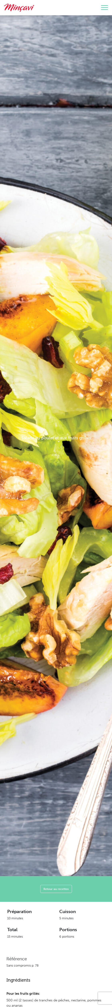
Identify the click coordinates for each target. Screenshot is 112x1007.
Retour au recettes (56, 889)
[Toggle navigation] (104, 7)
